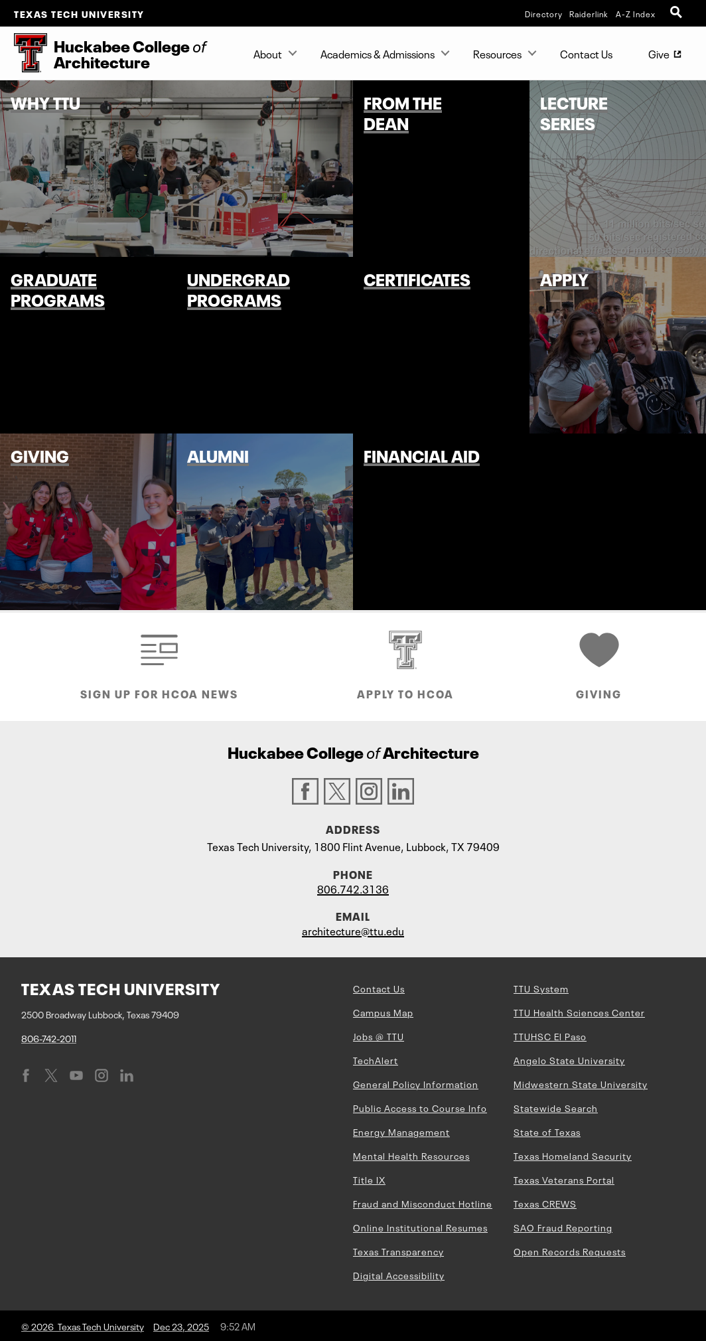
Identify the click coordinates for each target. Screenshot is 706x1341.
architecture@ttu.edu (353, 930)
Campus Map (383, 1011)
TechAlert (375, 1059)
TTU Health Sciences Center (579, 1011)
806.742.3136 (353, 888)
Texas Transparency (398, 1250)
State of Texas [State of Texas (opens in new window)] (547, 1131)
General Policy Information (415, 1083)
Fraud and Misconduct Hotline (422, 1203)
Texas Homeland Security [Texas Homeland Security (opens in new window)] (573, 1155)
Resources (497, 53)
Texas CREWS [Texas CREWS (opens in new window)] (545, 1203)
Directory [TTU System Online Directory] (544, 13)
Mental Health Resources (411, 1155)
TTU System (541, 987)
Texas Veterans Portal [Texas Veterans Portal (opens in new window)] (564, 1179)
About (267, 53)
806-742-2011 (48, 1037)
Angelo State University (569, 1059)
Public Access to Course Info (420, 1107)
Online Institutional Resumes (420, 1226)
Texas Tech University (79, 13)
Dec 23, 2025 (181, 1325)
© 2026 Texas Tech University (82, 1325)
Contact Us (586, 53)
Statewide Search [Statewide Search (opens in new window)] (556, 1107)
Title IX (369, 1179)
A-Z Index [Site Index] (636, 13)
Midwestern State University (581, 1083)
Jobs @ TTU (378, 1035)
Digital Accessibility (399, 1274)
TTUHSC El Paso (550, 1035)
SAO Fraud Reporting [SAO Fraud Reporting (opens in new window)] (563, 1226)
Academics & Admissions (377, 53)
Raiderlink (588, 13)
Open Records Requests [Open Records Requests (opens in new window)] (570, 1250)
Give (668, 55)
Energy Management (401, 1131)
